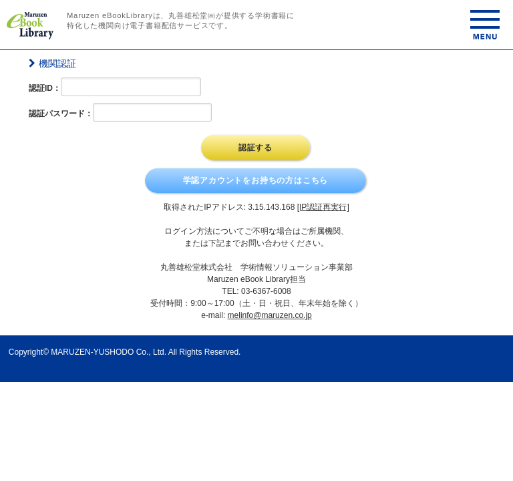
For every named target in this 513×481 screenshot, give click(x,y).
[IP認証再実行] (323, 207)
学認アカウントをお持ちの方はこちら (256, 180)
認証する (255, 147)
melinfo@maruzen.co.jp (270, 315)
